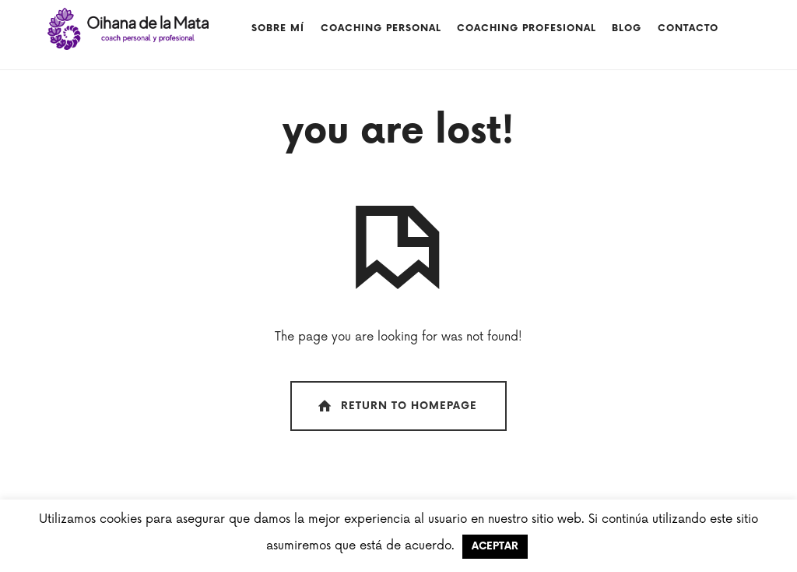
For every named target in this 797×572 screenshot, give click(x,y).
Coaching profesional (526, 28)
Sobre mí (277, 28)
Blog (626, 28)
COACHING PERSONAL (381, 28)
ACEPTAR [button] (495, 546)
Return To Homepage (395, 406)
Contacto (688, 28)
